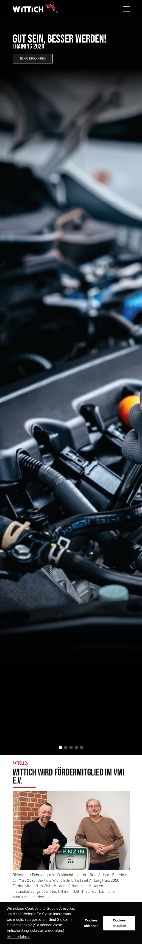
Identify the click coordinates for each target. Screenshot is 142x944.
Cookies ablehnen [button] (91, 923)
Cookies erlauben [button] (119, 923)
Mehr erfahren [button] (19, 937)
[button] (60, 747)
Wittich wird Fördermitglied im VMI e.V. (68, 777)
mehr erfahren (33, 58)
